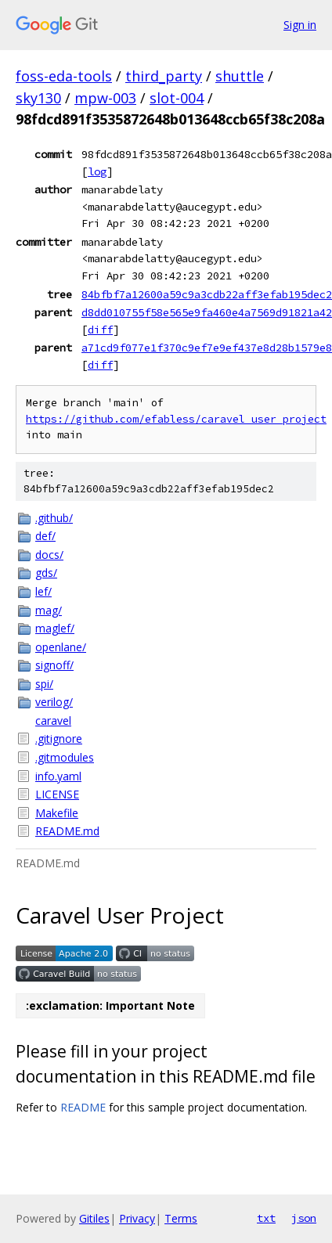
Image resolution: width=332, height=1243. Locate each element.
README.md (67, 830)
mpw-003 (105, 97)
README (83, 1107)
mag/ (48, 610)
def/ (45, 535)
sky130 (38, 97)
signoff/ (54, 665)
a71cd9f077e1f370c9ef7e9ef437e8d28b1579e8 (206, 347)
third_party (163, 76)
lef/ (43, 591)
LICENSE (57, 794)
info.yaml (58, 776)
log (97, 171)
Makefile (56, 812)
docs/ (49, 554)
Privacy (137, 1218)
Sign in (299, 24)
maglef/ (54, 628)
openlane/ (60, 647)
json (303, 1218)
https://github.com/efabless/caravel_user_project (176, 419)
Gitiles (94, 1218)
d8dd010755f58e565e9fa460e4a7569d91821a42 (206, 312)
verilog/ (54, 701)
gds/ (46, 572)
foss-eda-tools (64, 76)
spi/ (44, 683)
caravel (53, 720)
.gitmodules (64, 757)
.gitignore (58, 738)
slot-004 (177, 97)
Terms (180, 1218)
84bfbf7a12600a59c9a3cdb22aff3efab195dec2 (206, 294)
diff (100, 329)
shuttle (239, 76)
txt (266, 1218)
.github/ (54, 517)
